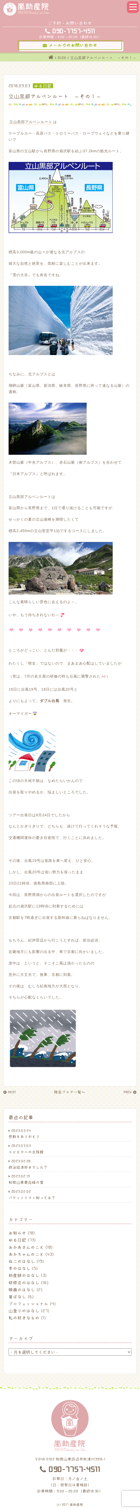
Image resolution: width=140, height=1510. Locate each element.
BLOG (62, 57)
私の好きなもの (24, 1317)
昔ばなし (17, 1296)
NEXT (9, 1092)
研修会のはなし (24, 1282)
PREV (130, 1092)
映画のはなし (22, 1289)
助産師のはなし (24, 1275)
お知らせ (17, 1232)
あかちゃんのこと (26, 1254)
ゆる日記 (17, 1239)
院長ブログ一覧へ (69, 1092)
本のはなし (20, 1268)
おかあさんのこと (26, 1247)
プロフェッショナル (28, 1303)
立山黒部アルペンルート (30, 122)
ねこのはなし (22, 1261)
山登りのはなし (24, 1310)
